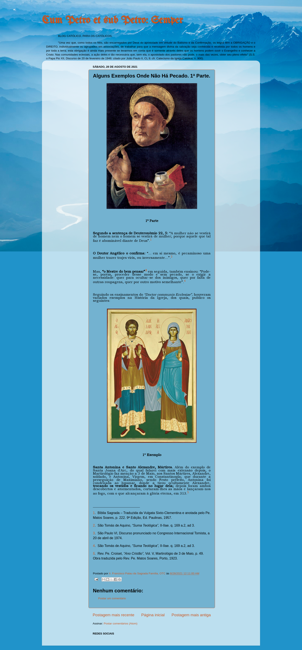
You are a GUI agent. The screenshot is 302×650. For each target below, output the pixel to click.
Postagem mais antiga (191, 615)
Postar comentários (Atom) (121, 623)
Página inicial (153, 615)
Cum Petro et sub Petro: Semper (112, 20)
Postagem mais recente (113, 615)
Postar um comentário (112, 598)
